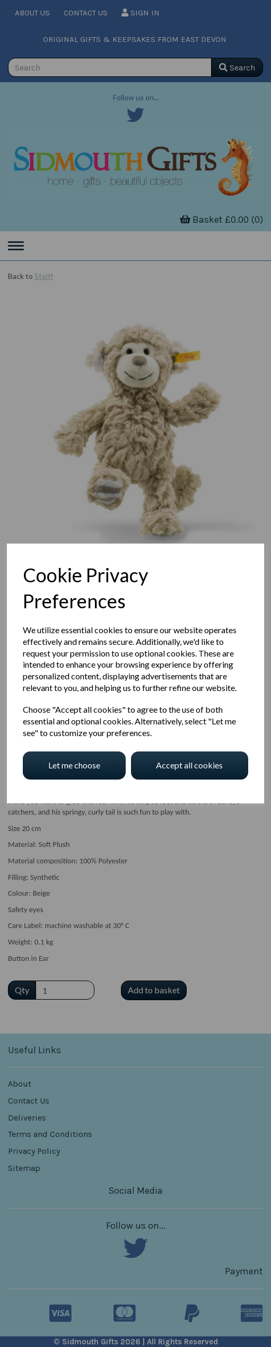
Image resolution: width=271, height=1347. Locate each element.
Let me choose (74, 765)
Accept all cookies (189, 765)
